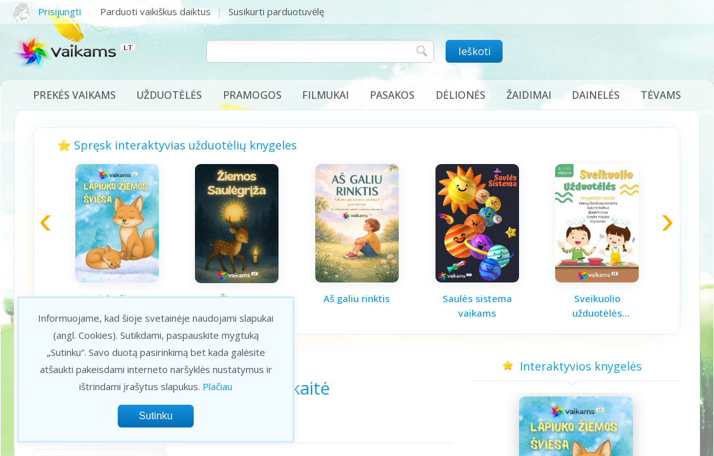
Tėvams (661, 95)
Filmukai (325, 95)
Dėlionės (460, 95)
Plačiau (217, 386)
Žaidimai (528, 95)
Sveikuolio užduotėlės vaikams (597, 306)
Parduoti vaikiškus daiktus (155, 11)
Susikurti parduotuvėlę (276, 11)
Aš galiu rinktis (356, 298)
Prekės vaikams (74, 95)
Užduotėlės (169, 95)
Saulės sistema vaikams (477, 305)
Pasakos (392, 95)
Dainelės (596, 95)
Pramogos (252, 95)
